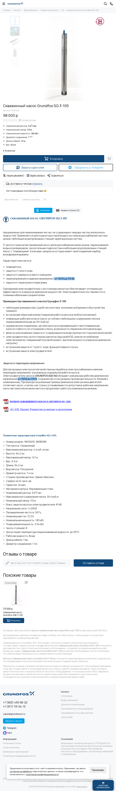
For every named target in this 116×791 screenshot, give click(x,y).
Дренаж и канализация (73, 704)
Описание (43, 210)
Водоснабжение (30, 10)
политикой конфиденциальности (42, 774)
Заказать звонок (13, 720)
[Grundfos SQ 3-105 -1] (63, 58)
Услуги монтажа (11, 747)
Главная (6, 10)
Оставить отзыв (93, 563)
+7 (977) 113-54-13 (14, 706)
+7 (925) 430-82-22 (15, 702)
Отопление (66, 696)
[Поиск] (105, 4)
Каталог (17, 10)
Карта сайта (82, 786)
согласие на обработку (21, 771)
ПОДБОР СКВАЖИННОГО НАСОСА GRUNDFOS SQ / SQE (40, 401)
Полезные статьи (12, 743)
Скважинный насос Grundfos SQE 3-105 (13, 613)
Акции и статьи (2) (68, 210)
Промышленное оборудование (77, 708)
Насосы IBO (66, 717)
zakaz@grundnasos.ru (14, 713)
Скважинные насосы (49, 10)
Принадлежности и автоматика (77, 713)
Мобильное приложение (16, 751)
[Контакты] (111, 4)
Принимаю (98, 770)
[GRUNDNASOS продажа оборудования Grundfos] (15, 4)
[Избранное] (109, 158)
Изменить (37, 184)
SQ (62, 10)
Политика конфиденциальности (19, 756)
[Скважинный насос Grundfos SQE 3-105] (15, 593)
